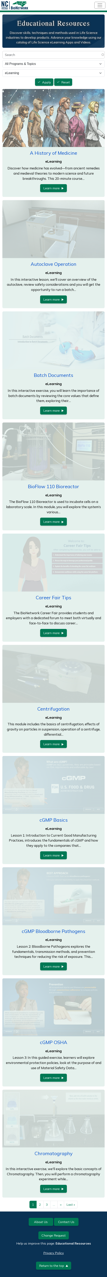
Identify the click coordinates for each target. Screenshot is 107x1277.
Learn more (53, 188)
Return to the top (53, 1266)
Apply (46, 82)
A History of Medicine (53, 153)
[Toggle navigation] (99, 5)
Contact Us (66, 1222)
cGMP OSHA (53, 1042)
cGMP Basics (54, 820)
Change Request (54, 1235)
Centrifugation (53, 709)
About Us (41, 1222)
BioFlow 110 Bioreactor (53, 486)
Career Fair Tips (53, 597)
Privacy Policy (53, 1253)
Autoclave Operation (53, 264)
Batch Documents (53, 375)
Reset (65, 82)
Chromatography (54, 1153)
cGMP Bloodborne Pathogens (53, 931)
